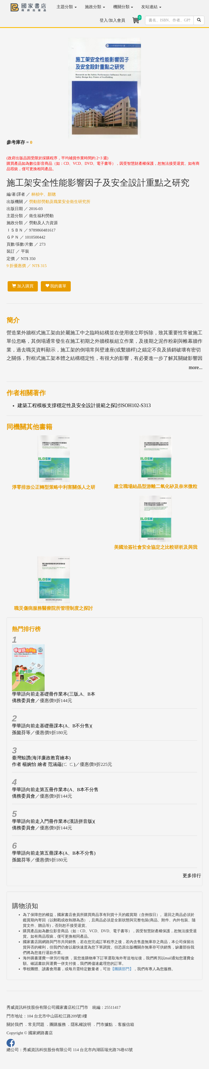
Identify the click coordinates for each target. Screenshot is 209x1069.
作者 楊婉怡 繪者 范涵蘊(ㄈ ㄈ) (43, 764)
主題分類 (67, 7)
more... (195, 367)
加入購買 (22, 286)
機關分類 (123, 7)
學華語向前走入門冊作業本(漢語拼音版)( (53, 821)
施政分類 (95, 7)
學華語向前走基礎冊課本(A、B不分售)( (52, 725)
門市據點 (104, 1024)
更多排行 (192, 875)
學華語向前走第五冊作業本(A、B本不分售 (55, 789)
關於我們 (15, 1024)
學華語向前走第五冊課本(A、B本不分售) (54, 853)
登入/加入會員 (112, 20)
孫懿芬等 (21, 732)
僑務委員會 (23, 700)
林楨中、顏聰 (43, 194)
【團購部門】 (121, 969)
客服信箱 (126, 1024)
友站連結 (151, 7)
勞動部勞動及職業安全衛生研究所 (59, 201)
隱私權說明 (81, 1024)
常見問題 (36, 1024)
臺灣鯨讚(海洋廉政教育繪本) (41, 757)
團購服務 (58, 1024)
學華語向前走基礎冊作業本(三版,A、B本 (53, 694)
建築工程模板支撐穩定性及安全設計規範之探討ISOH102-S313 (84, 405)
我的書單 (56, 286)
